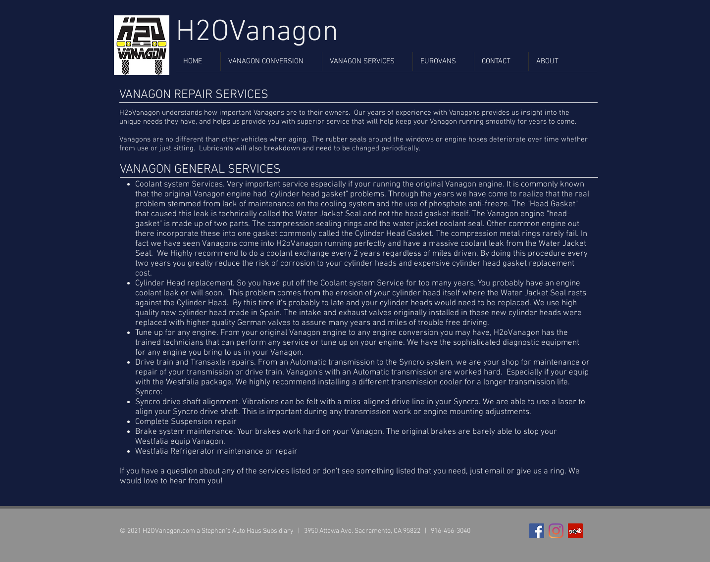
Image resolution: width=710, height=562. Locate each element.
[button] (271, 61)
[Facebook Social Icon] (536, 530)
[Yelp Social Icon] (575, 530)
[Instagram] (556, 530)
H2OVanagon (257, 32)
